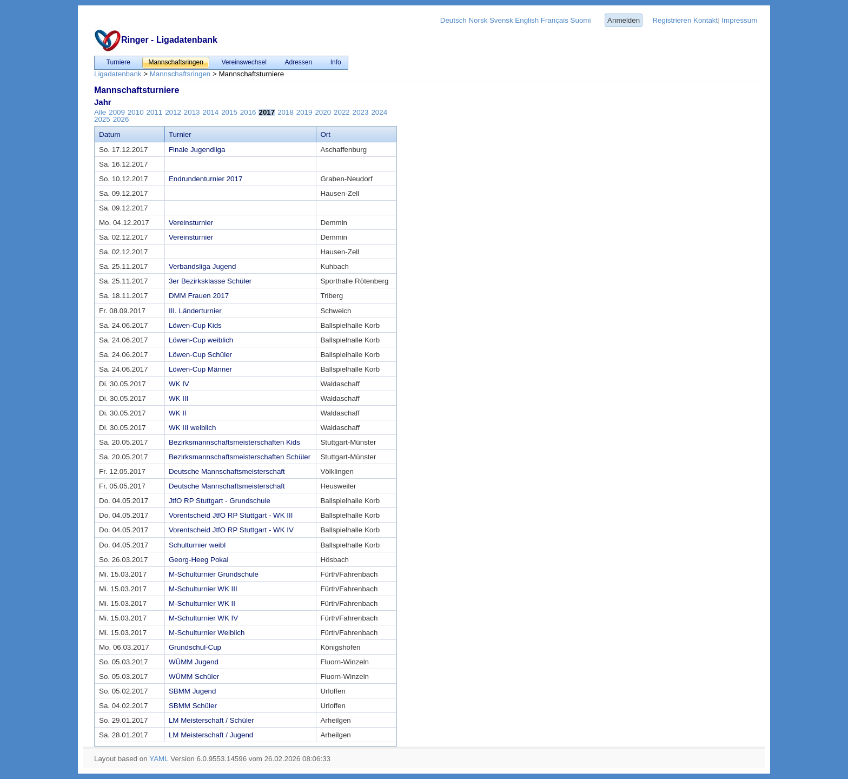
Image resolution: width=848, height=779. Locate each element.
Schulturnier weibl (197, 545)
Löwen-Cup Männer (200, 369)
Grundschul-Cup (195, 647)
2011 (155, 112)
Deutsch (453, 20)
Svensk (501, 20)
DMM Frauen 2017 (199, 296)
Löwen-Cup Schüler (200, 355)
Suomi (581, 20)
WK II (178, 413)
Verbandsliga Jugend (202, 266)
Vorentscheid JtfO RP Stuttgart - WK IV (231, 530)
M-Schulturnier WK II (202, 603)
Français (554, 20)
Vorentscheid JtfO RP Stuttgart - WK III (231, 515)
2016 (248, 112)
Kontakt (705, 20)
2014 (211, 112)
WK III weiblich (192, 428)
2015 (229, 112)
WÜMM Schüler (194, 676)
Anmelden (623, 20)
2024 (379, 112)
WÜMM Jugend (193, 662)
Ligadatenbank (117, 74)
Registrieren (671, 20)
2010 (136, 112)
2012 (173, 112)
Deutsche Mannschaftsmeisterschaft (227, 471)
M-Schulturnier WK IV (203, 618)
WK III (178, 398)
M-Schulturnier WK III (203, 589)
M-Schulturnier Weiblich (207, 633)
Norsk (477, 20)
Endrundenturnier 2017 (205, 179)
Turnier (180, 134)
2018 (285, 112)
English (527, 20)
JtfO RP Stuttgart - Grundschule (219, 501)
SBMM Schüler (193, 706)
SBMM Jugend (192, 691)
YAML (158, 759)
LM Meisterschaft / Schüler (211, 720)
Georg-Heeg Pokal (198, 560)
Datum (109, 134)
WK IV (179, 384)
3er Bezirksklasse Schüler (210, 281)
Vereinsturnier (191, 223)
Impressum (739, 20)
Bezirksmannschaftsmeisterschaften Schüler (239, 457)
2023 (361, 112)
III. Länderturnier (195, 311)
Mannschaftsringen (180, 74)
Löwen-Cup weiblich (201, 340)
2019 (304, 112)
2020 (323, 112)
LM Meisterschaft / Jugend (211, 735)
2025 (102, 119)
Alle (100, 112)
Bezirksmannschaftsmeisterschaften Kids (234, 442)
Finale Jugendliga (197, 150)
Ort (325, 134)
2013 (192, 112)
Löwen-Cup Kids (195, 325)
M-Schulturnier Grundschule (214, 574)
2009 (117, 112)
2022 (342, 112)
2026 (121, 119)
